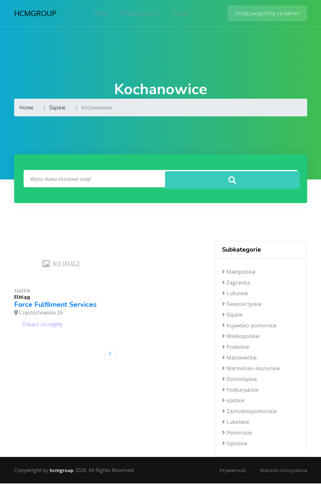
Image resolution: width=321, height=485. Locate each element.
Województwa (140, 14)
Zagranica (236, 284)
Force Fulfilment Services (55, 306)
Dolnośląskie (239, 380)
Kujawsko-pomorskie (249, 327)
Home (101, 14)
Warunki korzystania (282, 471)
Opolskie (234, 444)
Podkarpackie (240, 391)
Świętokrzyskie (242, 305)
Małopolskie (238, 273)
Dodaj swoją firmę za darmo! (267, 14)
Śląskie (57, 107)
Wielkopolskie (241, 337)
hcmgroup (35, 14)
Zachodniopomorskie (249, 412)
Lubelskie (235, 423)
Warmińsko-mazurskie (251, 369)
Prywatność (230, 471)
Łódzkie (233, 402)
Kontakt (180, 14)
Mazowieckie (239, 359)
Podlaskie (235, 348)
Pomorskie (237, 434)
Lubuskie (235, 294)
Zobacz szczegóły (42, 325)
